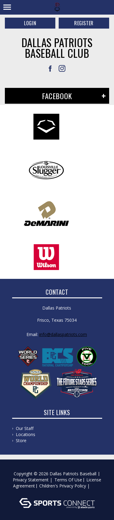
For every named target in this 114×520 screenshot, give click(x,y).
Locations (25, 434)
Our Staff (24, 428)
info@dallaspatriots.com (63, 334)
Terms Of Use (68, 480)
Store (21, 440)
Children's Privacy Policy (62, 486)
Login (30, 23)
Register (84, 23)
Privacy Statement (31, 480)
